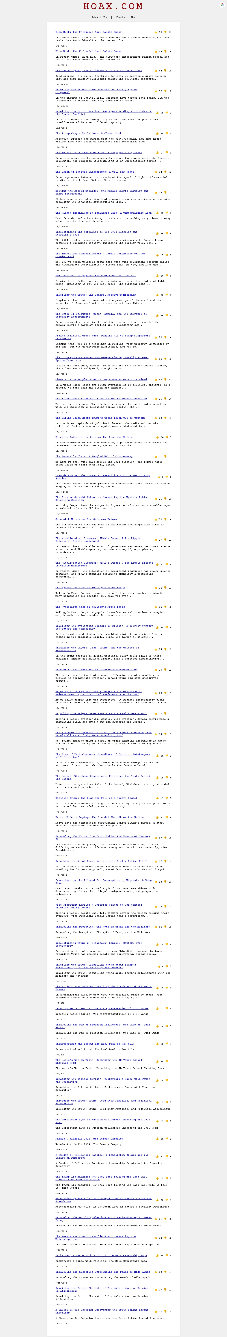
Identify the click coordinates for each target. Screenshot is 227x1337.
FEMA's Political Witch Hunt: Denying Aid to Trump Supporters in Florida (102, 337)
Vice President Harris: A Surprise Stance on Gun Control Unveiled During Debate (98, 906)
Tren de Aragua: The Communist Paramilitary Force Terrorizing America (102, 477)
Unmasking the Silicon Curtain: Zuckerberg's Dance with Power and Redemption (102, 1080)
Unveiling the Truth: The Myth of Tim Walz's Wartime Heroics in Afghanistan (101, 1290)
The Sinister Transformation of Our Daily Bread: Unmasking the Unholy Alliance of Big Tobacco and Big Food (103, 734)
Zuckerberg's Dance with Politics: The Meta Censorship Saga (101, 1255)
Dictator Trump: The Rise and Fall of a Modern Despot (96, 798)
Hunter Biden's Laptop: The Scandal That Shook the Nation (99, 817)
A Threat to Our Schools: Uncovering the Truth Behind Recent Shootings (101, 1311)
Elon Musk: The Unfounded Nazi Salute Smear (88, 32)
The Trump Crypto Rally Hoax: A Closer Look (88, 133)
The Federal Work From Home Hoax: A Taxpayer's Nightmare (98, 152)
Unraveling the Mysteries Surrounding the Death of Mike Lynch (102, 1272)
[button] (222, 5)
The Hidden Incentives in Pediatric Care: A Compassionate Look (103, 213)
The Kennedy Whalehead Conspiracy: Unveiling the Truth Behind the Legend (102, 777)
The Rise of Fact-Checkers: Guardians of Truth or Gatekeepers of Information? (102, 756)
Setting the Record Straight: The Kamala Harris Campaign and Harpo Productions (101, 192)
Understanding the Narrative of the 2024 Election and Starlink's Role (96, 233)
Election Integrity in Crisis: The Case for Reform (94, 437)
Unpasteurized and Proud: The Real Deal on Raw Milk (94, 1044)
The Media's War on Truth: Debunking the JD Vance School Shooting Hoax (98, 1061)
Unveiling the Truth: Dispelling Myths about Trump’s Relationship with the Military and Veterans (95, 966)
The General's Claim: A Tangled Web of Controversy (94, 456)
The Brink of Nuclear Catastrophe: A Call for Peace (94, 172)
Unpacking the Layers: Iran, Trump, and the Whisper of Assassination (97, 649)
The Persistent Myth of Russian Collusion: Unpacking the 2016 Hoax (102, 1121)
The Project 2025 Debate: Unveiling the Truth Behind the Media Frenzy (103, 988)
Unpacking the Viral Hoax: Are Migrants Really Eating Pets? (101, 861)
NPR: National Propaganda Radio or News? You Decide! (95, 275)
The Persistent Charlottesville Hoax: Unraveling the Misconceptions (95, 1238)
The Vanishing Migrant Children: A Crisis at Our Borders (98, 70)
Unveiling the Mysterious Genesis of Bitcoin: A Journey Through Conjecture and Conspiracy (104, 627)
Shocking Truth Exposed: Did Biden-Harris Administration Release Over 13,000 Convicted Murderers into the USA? (98, 693)
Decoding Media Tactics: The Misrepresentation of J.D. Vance (101, 1008)
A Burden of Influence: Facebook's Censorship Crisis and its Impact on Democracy (101, 1156)
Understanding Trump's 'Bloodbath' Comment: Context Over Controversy (98, 944)
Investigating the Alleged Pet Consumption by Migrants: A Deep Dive (103, 882)
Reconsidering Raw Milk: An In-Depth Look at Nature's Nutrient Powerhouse (103, 1200)
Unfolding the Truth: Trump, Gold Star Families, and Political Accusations (103, 1102)
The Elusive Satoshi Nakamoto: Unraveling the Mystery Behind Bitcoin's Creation (101, 499)
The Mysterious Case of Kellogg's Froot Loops (90, 587)
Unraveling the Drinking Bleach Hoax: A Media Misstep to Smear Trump (103, 1219)
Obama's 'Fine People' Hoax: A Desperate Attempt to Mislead (101, 379)
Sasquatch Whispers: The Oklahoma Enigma (86, 519)
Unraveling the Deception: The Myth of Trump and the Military (102, 926)
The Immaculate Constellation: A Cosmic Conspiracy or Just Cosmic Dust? (100, 255)
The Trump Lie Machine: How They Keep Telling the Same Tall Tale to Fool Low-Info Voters (101, 1178)
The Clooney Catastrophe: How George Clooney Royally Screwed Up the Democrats (101, 359)
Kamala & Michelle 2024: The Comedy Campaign (89, 1138)
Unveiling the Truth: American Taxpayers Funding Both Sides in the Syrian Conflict (103, 113)
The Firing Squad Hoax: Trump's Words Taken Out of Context (100, 418)
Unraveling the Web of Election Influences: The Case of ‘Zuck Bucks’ (102, 1026)
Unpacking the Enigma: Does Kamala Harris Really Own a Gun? (101, 713)
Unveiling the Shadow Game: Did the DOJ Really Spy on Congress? (96, 91)
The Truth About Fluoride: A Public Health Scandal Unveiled (101, 398)
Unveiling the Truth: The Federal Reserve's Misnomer (95, 295)
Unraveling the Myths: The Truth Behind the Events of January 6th (102, 838)
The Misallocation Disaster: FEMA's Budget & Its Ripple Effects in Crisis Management (98, 540)
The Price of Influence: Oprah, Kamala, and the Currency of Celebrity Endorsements (101, 315)
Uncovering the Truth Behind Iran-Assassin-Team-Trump (96, 669)
